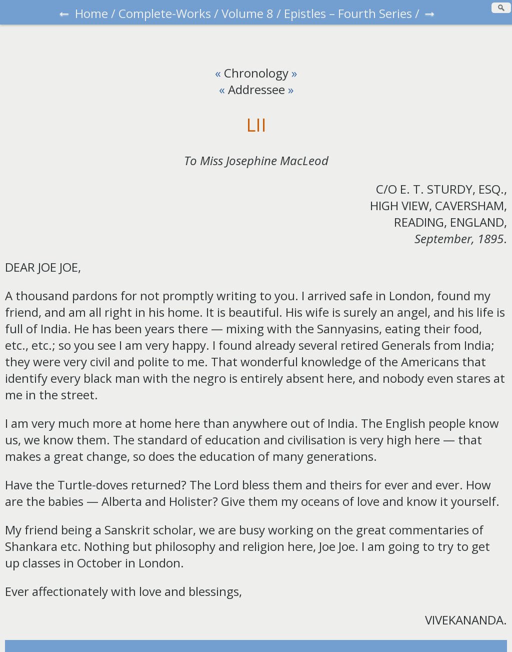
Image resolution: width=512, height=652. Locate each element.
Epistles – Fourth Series (348, 13)
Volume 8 (248, 13)
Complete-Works (164, 13)
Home (91, 13)
